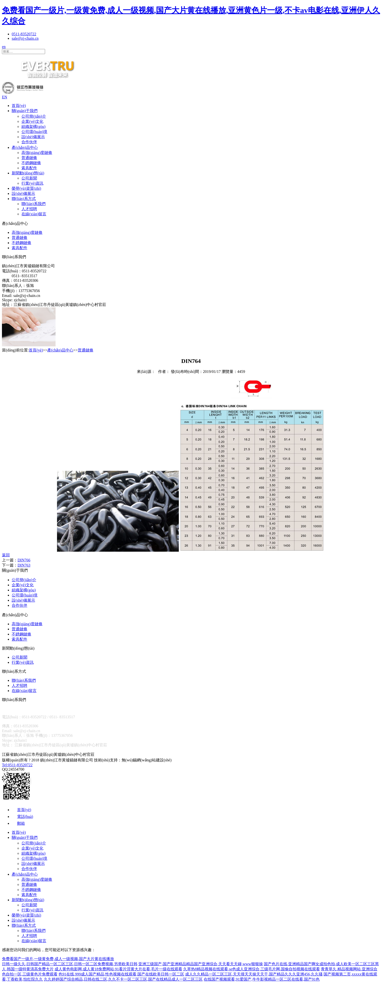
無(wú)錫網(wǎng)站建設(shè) (147, 760)
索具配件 (29, 168)
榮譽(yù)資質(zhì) (26, 188)
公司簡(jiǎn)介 (33, 116)
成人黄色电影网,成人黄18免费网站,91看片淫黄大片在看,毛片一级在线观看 (118, 969)
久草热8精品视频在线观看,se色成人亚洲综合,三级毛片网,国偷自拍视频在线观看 (251, 969)
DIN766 (24, 560)
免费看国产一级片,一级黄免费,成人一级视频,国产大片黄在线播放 (58, 959)
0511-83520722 (24, 34)
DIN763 (24, 565)
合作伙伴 (29, 142)
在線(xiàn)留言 (33, 214)
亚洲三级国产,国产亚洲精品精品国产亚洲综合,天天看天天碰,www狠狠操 (200, 964)
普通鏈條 (29, 158)
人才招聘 (29, 209)
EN (4, 97)
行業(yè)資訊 (32, 183)
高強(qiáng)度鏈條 (36, 153)
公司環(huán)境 (34, 132)
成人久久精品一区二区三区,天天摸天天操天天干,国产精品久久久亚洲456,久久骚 (254, 974)
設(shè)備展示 (33, 137)
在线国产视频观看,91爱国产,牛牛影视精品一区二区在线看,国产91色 (262, 979)
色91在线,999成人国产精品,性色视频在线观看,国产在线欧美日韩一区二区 (121, 974)
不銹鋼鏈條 (31, 163)
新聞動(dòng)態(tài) (28, 173)
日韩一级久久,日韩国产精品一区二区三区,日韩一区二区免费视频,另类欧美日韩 (69, 964)
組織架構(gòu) (33, 126)
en (4, 47)
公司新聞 (29, 178)
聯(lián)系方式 (24, 199)
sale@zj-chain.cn (25, 38)
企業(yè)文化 (32, 121)
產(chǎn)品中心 (25, 147)
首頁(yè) (19, 106)
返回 (6, 555)
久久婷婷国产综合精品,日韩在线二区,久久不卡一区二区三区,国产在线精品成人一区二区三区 (123, 979)
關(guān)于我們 (25, 111)
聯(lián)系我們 (33, 204)
